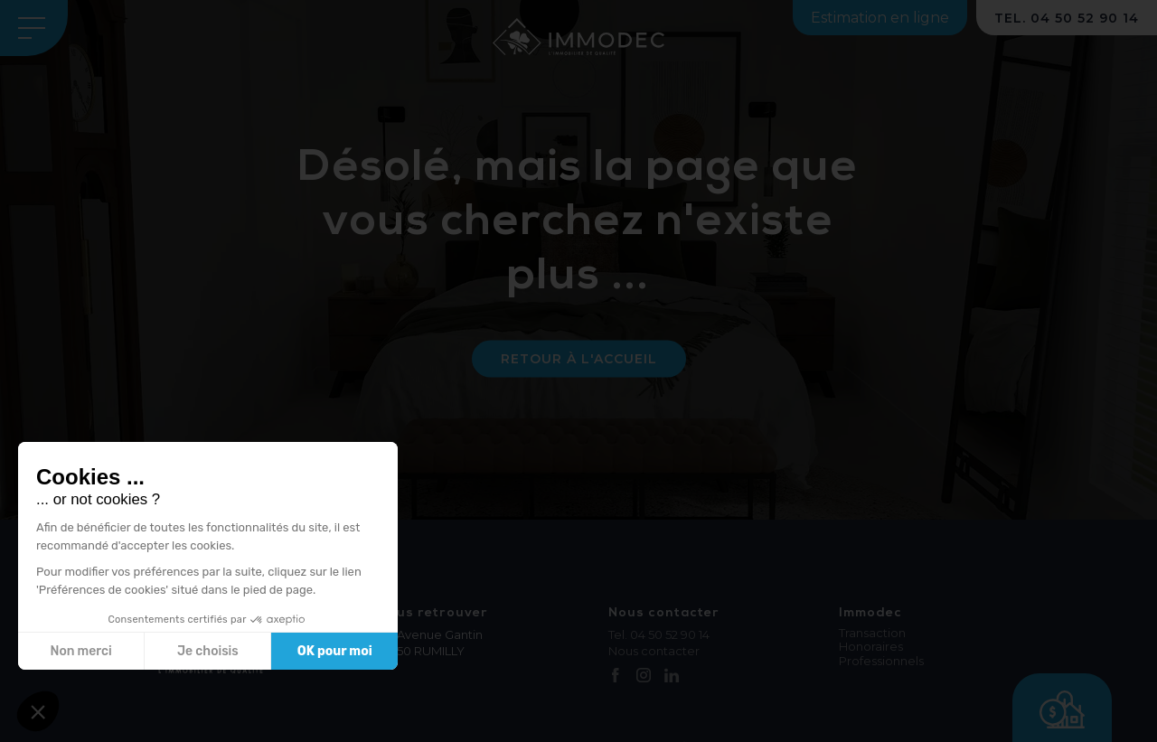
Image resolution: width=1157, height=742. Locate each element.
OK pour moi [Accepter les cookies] (334, 651)
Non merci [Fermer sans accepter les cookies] (80, 651)
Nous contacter (654, 650)
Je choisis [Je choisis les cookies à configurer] (208, 651)
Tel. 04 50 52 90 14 (659, 634)
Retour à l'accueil (579, 359)
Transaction (872, 633)
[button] (38, 711)
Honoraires (871, 646)
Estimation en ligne (880, 17)
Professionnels (881, 661)
